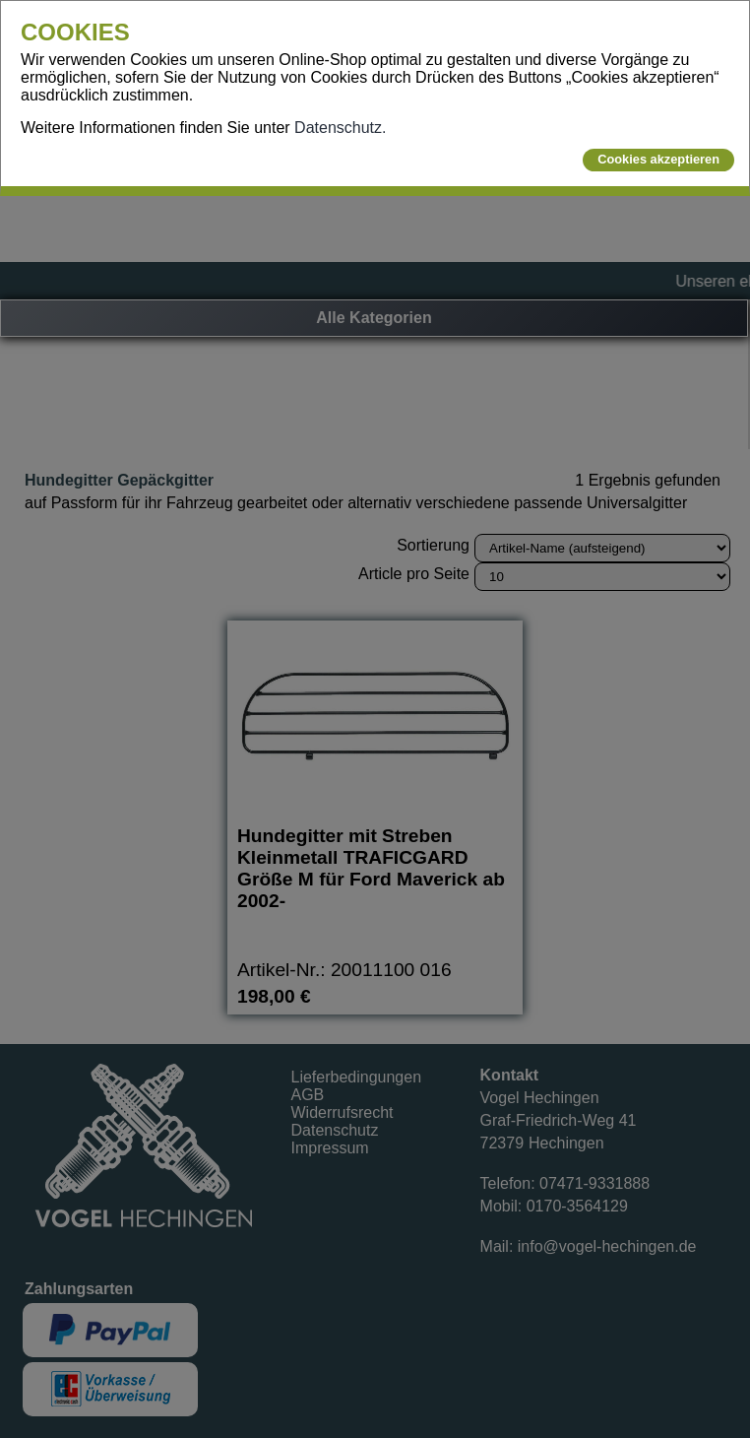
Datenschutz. (340, 127)
